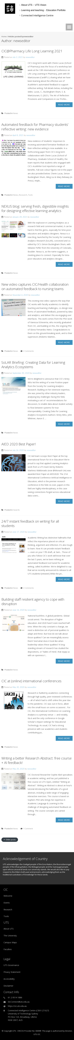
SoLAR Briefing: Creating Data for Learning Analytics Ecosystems (33, 364)
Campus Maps (10, 942)
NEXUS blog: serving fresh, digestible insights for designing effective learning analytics (35, 208)
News (15, 113)
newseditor (30, 57)
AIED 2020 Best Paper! (18, 444)
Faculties (8, 949)
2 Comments (28, 351)
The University (10, 935)
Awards (16, 510)
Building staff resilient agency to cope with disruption (32, 601)
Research (23, 195)
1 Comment (28, 828)
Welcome (8, 895)
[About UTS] (26, 5)
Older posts (10, 839)
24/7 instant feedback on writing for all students (30, 523)
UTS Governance (11, 965)
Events (7, 902)
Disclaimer (8, 985)
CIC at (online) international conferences (31, 681)
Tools (30, 195)
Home (4, 36)
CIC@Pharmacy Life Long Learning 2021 (31, 51)
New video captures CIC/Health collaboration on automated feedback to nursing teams (35, 286)
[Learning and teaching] (32, 10)
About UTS (9, 928)
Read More (64, 104)
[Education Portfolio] (55, 10)
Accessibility (9, 979)
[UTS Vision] (40, 5)
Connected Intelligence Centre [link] (37, 15)
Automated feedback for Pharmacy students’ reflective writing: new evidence (34, 126)
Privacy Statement (12, 972)
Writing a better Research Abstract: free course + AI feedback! (36, 760)
